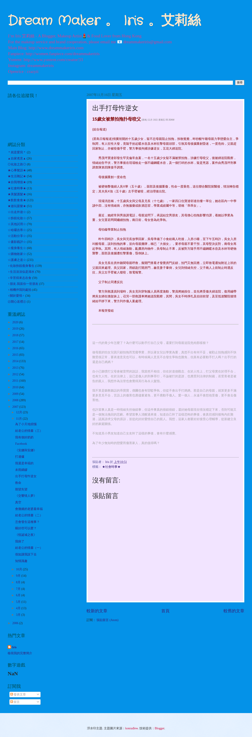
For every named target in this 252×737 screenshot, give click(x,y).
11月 (19, 418)
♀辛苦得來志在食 (19, 278)
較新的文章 (97, 611)
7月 (18, 589)
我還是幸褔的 (24, 463)
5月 (18, 601)
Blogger (159, 728)
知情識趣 (21, 561)
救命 (18, 482)
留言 (15, 702)
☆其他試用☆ (17, 224)
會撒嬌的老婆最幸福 (29, 509)
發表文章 (18, 694)
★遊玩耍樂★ (17, 206)
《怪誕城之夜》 (26, 534)
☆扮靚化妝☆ (17, 218)
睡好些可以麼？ (26, 528)
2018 (15, 335)
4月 (18, 608)
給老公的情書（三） (29, 430)
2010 (15, 387)
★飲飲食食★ (17, 200)
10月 (19, 569)
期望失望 (21, 489)
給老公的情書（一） (29, 547)
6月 (18, 595)
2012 (15, 374)
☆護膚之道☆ (17, 260)
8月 (18, 582)
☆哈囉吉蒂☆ (17, 230)
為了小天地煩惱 (26, 424)
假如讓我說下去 (26, 554)
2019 (15, 328)
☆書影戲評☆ (17, 242)
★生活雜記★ (17, 176)
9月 (18, 575)
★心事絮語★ (17, 170)
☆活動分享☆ (17, 236)
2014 (15, 361)
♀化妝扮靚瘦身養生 (21, 265)
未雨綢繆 (21, 469)
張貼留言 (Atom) (107, 620)
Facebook (21, 443)
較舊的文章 (234, 611)
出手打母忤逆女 (26, 476)
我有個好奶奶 (24, 437)
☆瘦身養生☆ (17, 248)
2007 (15, 406)
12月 (19, 412)
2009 (15, 394)
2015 (15, 354)
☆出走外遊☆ (17, 212)
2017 (15, 341)
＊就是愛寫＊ (17, 152)
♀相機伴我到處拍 (19, 289)
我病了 (19, 541)
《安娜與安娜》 (26, 450)
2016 (15, 348)
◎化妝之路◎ (17, 164)
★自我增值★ (17, 182)
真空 (18, 502)
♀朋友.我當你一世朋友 (23, 283)
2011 (15, 380)
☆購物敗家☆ (17, 254)
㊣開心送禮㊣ (17, 301)
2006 (15, 623)
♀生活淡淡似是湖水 (21, 271)
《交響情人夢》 (26, 495)
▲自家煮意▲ (17, 158)
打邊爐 (19, 456)
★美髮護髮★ (17, 194)
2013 (15, 367)
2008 (15, 400)
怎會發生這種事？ (27, 522)
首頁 (165, 611)
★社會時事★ (111, 466)
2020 (15, 322)
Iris (14, 647)
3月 (18, 614)
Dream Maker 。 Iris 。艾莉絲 (104, 21)
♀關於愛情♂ (16, 295)
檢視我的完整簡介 (20, 653)
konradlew (131, 728)
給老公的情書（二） (29, 515)
